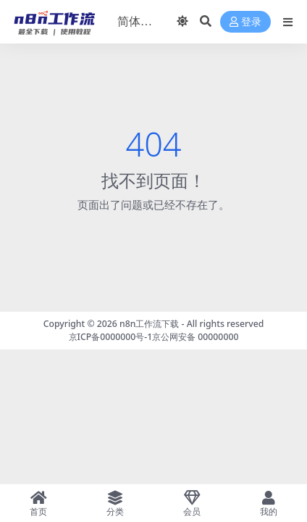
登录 (245, 22)
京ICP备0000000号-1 (111, 337)
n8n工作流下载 (149, 324)
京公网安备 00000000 (195, 337)
